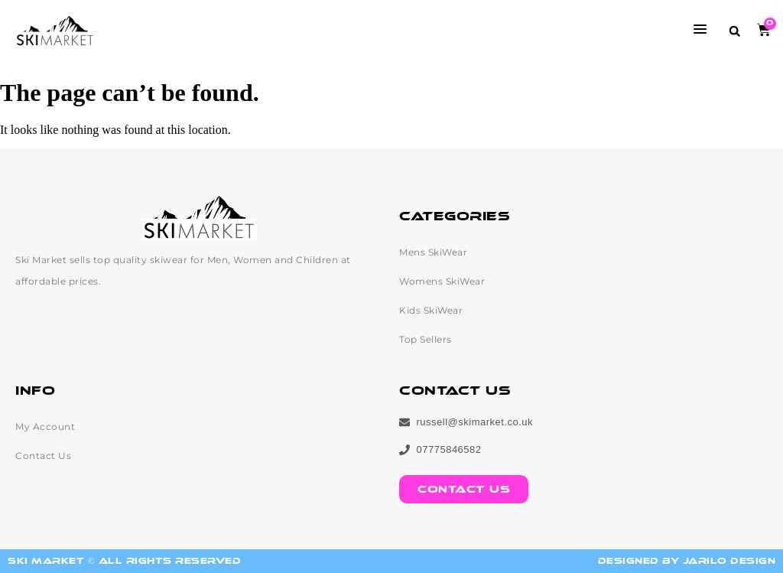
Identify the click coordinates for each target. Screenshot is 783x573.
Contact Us (43, 455)
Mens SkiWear (433, 252)
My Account (45, 426)
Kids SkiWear (431, 310)
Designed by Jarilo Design (687, 561)
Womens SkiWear (442, 281)
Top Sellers (425, 339)
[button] (734, 31)
